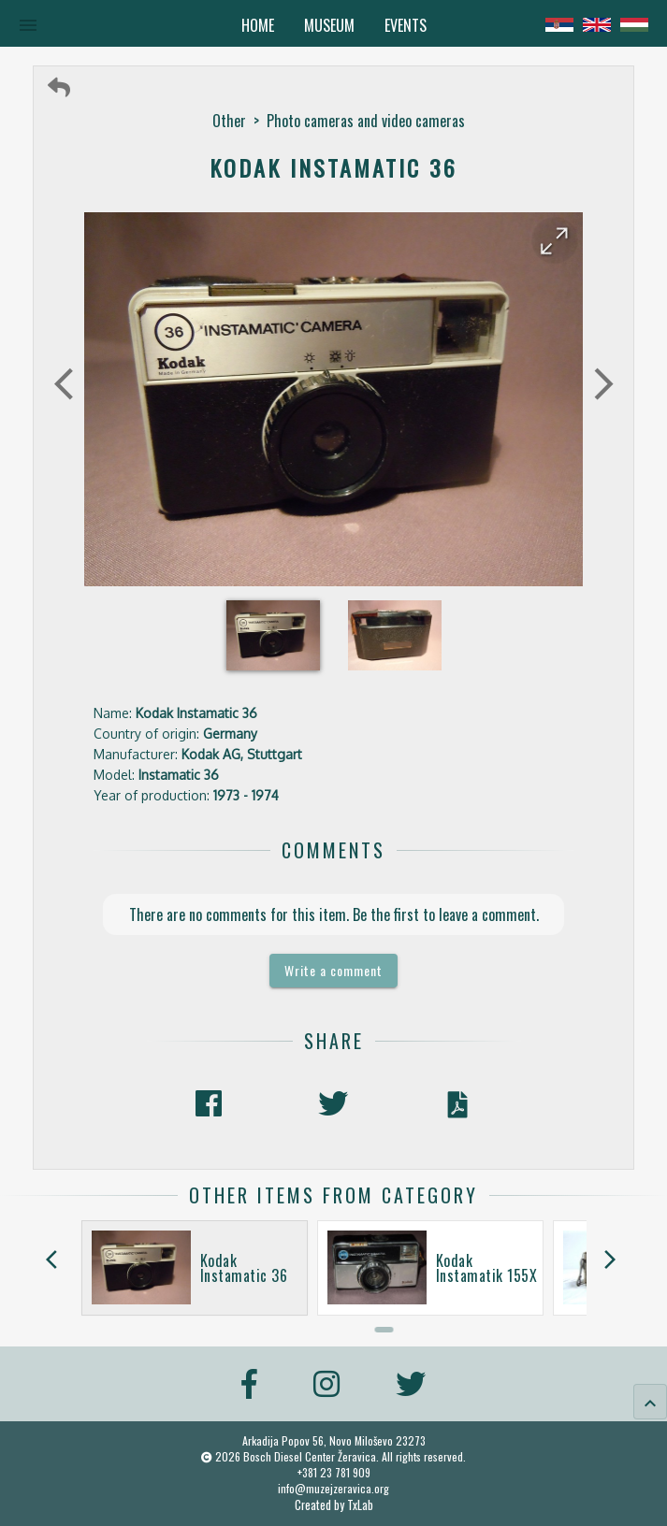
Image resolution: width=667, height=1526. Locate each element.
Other (229, 120)
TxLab (360, 1505)
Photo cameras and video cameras (366, 120)
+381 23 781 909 (333, 1472)
